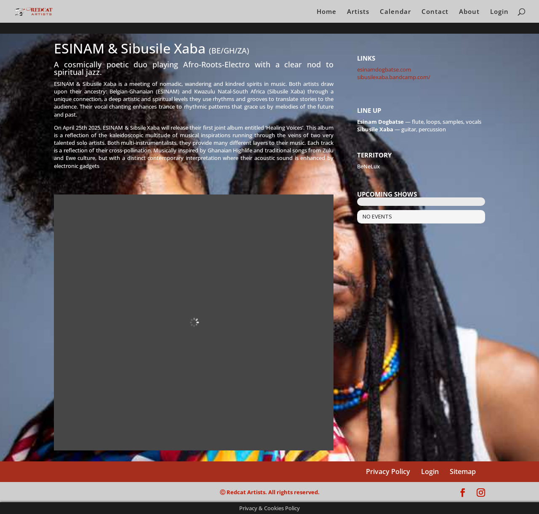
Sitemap (463, 471)
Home (326, 12)
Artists (358, 12)
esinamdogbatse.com (384, 69)
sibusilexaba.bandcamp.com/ (393, 77)
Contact (435, 12)
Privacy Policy (388, 471)
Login (499, 12)
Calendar (395, 12)
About (469, 12)
